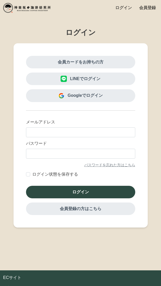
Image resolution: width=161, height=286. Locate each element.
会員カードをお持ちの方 (81, 62)
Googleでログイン (80, 96)
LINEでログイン (80, 79)
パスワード (36, 143)
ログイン (123, 7)
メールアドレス (40, 122)
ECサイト (12, 277)
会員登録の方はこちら (80, 208)
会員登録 (147, 7)
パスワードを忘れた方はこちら (109, 165)
